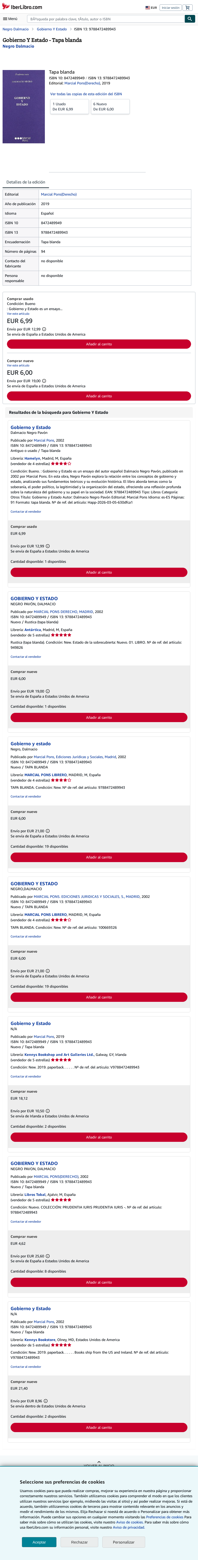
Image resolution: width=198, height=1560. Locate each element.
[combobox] (106, 19)
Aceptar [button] (39, 1542)
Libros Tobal (35, 1194)
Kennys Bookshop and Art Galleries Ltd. (59, 1054)
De (70, 106)
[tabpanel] (97, 237)
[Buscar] (190, 19)
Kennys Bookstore (39, 1339)
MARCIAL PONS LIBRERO (45, 775)
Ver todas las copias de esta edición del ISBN (86, 94)
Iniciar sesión (170, 8)
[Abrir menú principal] (11, 19)
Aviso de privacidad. (129, 1527)
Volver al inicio (99, 1465)
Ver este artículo (18, 313)
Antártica (32, 629)
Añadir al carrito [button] (99, 344)
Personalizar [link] (124, 1542)
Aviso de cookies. (130, 1522)
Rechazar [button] (79, 1542)
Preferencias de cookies (164, 1517)
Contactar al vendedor (26, 511)
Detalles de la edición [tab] (25, 182)
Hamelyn (32, 458)
